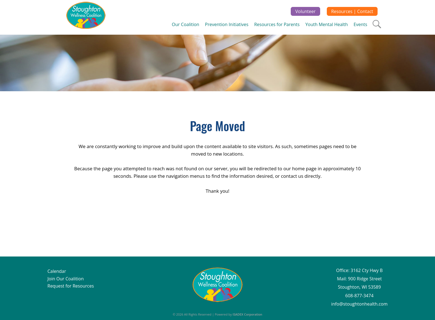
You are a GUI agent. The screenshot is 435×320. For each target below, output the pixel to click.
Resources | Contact (352, 11)
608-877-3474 (359, 296)
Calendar (56, 271)
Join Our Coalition (65, 279)
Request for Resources (70, 286)
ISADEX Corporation (247, 314)
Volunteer (305, 11)
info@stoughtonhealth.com (359, 304)
